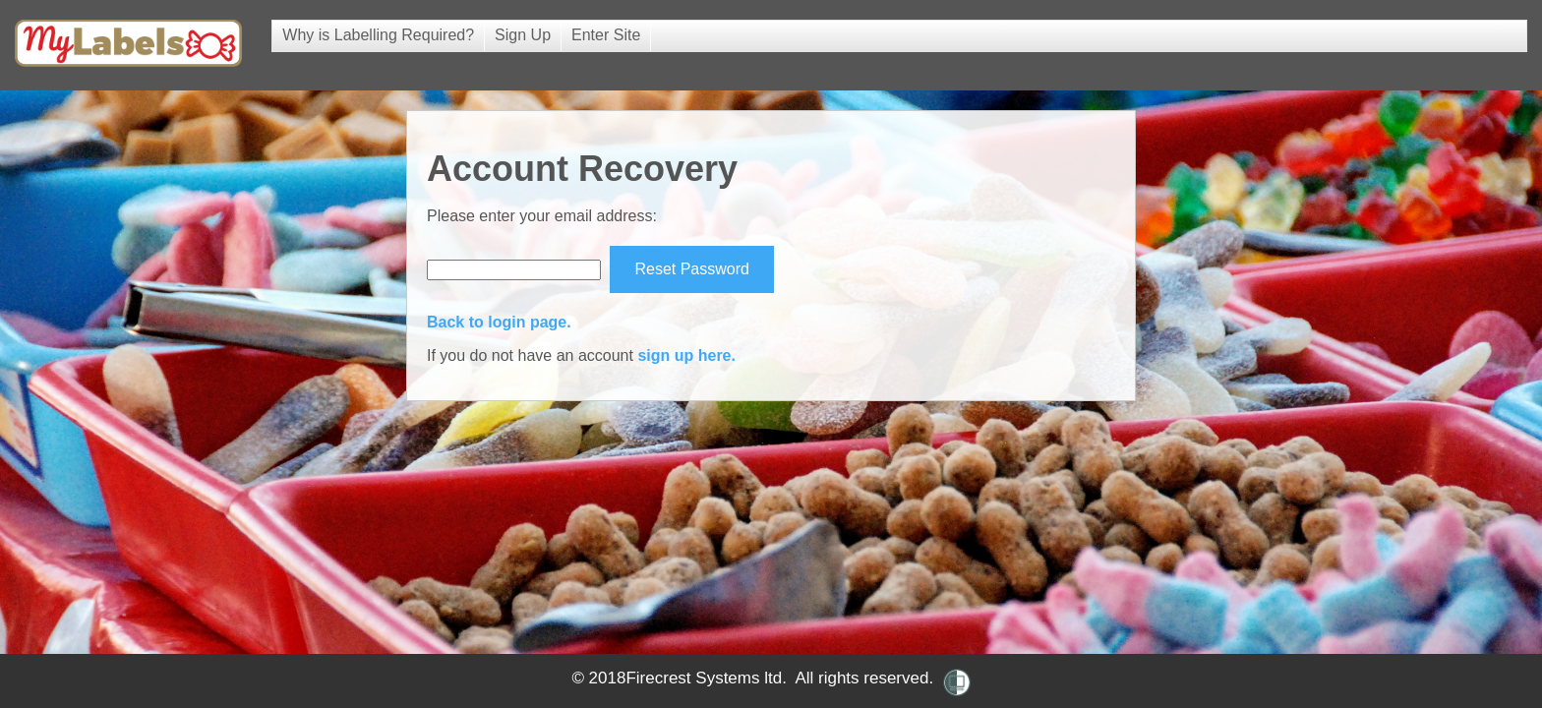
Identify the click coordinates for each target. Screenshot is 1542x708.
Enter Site (605, 35)
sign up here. (686, 355)
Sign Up (523, 35)
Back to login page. (499, 322)
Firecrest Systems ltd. (705, 678)
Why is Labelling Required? (378, 35)
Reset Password (691, 269)
